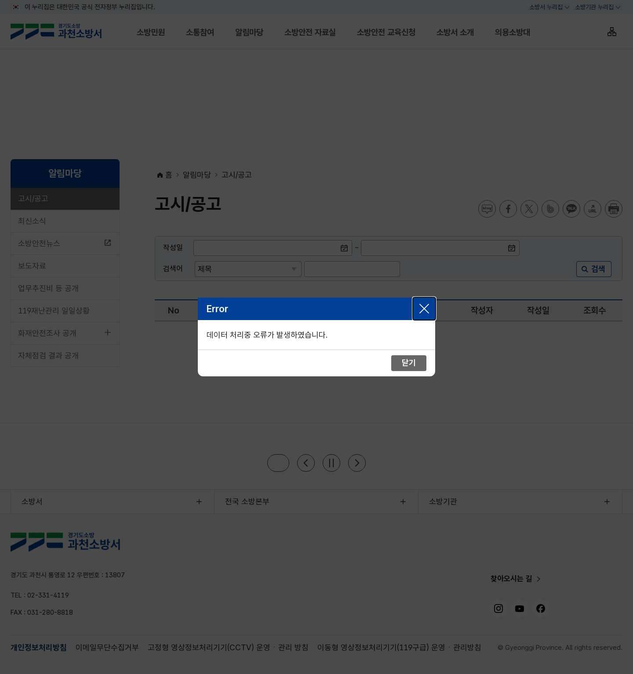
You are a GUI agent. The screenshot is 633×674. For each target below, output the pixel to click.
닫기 (424, 309)
